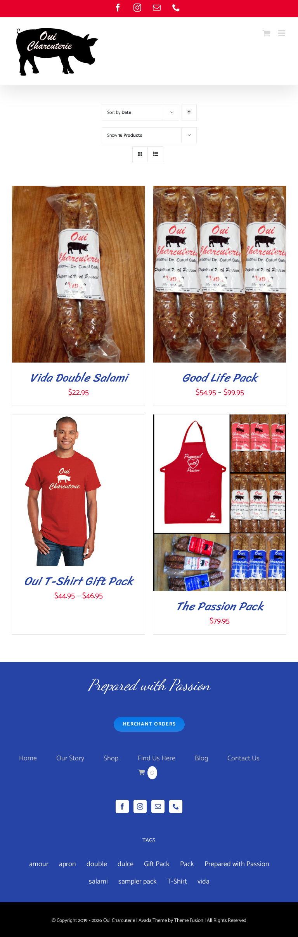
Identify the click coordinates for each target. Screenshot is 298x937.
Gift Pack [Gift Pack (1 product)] (157, 864)
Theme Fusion (188, 920)
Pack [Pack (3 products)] (187, 864)
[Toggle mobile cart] (266, 33)
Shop (111, 758)
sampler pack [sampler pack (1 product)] (137, 881)
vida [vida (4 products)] (204, 881)
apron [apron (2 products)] (67, 864)
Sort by (119, 112)
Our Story (70, 758)
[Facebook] (122, 806)
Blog (201, 758)
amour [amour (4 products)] (39, 864)
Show (124, 135)
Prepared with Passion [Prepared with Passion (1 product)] (236, 864)
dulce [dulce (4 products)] (125, 864)
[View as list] (155, 154)
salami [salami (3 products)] (98, 881)
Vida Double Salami (78, 377)
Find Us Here (156, 758)
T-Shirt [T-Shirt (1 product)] (177, 881)
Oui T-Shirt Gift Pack (78, 581)
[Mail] (158, 806)
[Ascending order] (189, 112)
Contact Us (243, 758)
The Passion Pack (219, 606)
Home (28, 758)
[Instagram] (140, 806)
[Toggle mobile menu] (282, 33)
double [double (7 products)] (97, 864)
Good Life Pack (219, 377)
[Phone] (175, 806)
